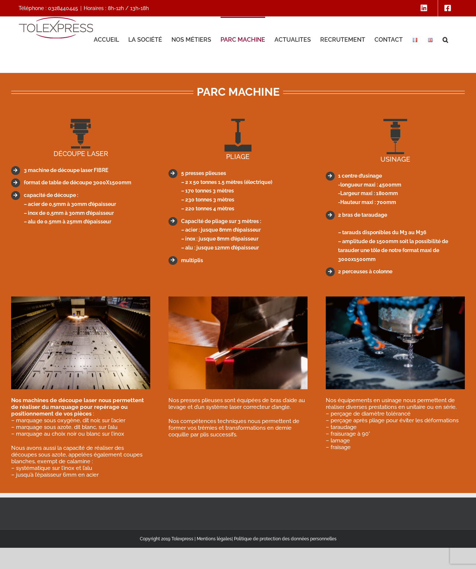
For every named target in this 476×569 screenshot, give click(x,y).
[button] (445, 39)
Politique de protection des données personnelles (285, 538)
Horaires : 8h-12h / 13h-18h (116, 8)
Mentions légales (214, 538)
